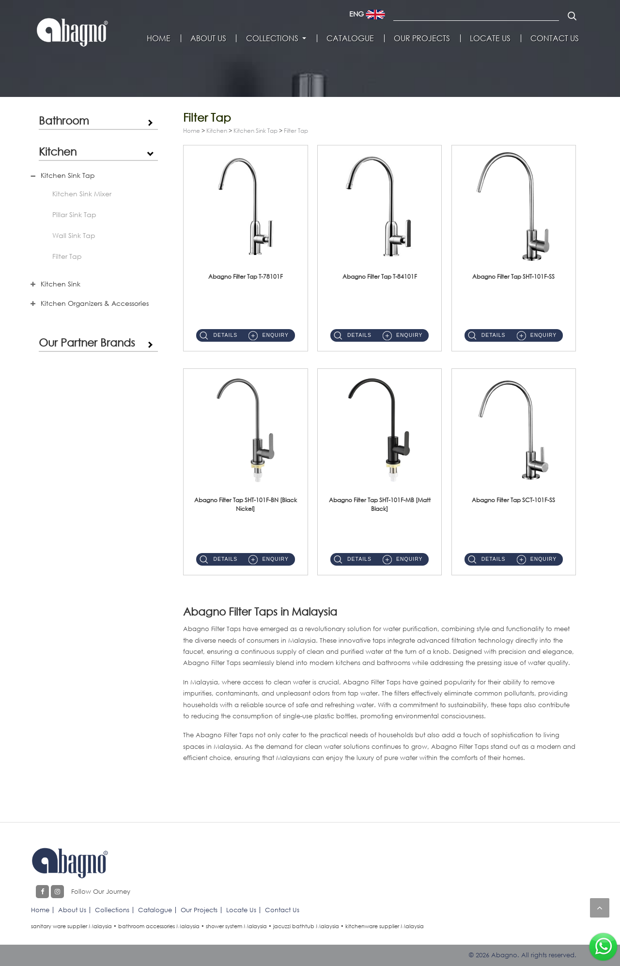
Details (225, 335)
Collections (272, 38)
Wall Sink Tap (73, 235)
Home (158, 38)
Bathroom (64, 120)
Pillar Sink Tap (74, 214)
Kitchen (58, 151)
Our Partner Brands (87, 342)
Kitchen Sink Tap (68, 175)
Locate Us (490, 38)
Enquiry (275, 335)
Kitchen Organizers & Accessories (95, 303)
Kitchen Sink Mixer (81, 194)
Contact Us (554, 38)
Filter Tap (67, 256)
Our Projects (422, 38)
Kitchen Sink (60, 284)
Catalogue (350, 38)
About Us (208, 38)
